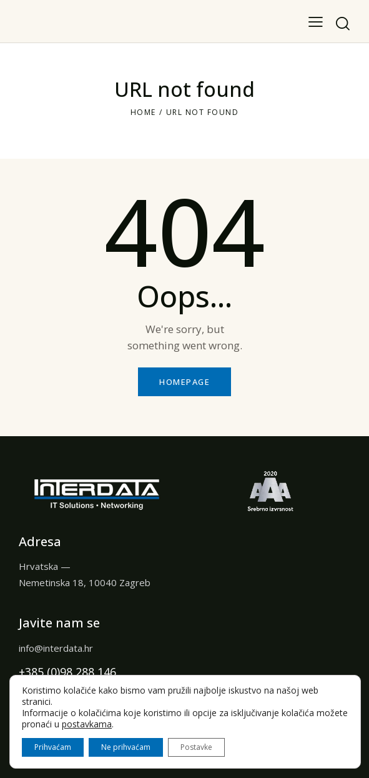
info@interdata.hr (56, 648)
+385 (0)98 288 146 (67, 671)
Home (143, 112)
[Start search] (342, 23)
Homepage (184, 381)
